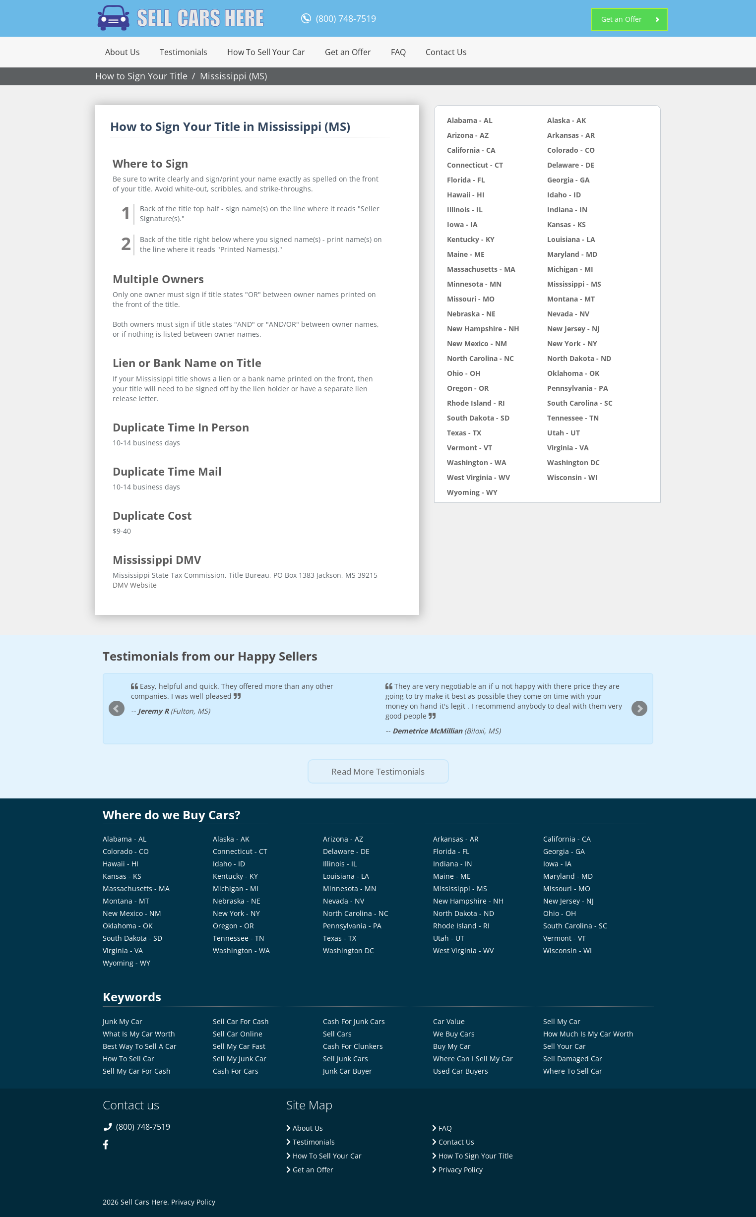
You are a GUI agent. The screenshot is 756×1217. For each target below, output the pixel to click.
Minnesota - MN (474, 284)
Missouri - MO (471, 299)
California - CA (471, 150)
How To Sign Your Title (472, 1155)
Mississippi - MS (574, 284)
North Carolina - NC (480, 358)
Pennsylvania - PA (577, 388)
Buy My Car (452, 1046)
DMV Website (135, 585)
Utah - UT (563, 432)
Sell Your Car (564, 1046)
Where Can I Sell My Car (473, 1058)
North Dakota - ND (579, 358)
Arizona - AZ (468, 135)
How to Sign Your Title (141, 76)
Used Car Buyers (460, 1071)
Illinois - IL (465, 209)
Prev (117, 709)
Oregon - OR (468, 388)
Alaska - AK (566, 120)
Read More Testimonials (378, 771)
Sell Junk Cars (345, 1058)
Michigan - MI (570, 269)
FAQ (398, 52)
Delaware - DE (570, 165)
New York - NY (572, 343)
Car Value (449, 1021)
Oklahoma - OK (573, 373)
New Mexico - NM (477, 343)
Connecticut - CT (475, 165)
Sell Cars (337, 1033)
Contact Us (446, 52)
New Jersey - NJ (573, 328)
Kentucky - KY (471, 239)
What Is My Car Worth (139, 1033)
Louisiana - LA (571, 239)
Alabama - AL (470, 120)
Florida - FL (466, 179)
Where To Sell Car (572, 1071)
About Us (122, 52)
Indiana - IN (567, 209)
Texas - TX (464, 432)
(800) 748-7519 (346, 18)
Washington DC (573, 462)
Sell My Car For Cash (137, 1071)
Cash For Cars (235, 1071)
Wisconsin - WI (572, 477)
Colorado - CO (571, 150)
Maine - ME (466, 254)
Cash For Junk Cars (354, 1021)
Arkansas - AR (571, 135)
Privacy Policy (457, 1169)
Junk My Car (122, 1021)
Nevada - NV (568, 313)
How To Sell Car (128, 1058)
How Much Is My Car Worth (588, 1033)
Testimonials (183, 52)
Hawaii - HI (466, 194)
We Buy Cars (454, 1033)
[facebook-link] (110, 1151)
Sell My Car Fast (239, 1046)
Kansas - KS (566, 224)
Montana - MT (571, 299)
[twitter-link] (131, 1151)
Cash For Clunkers (353, 1046)
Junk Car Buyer (347, 1071)
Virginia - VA (568, 447)
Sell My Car (561, 1021)
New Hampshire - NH (483, 328)
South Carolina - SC (580, 403)
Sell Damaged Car (572, 1058)
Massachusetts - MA (481, 269)
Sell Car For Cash (241, 1021)
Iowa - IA (462, 224)
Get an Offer (621, 19)
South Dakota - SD (478, 418)
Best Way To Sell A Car (140, 1046)
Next (639, 709)
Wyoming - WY (472, 492)
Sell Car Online (237, 1033)
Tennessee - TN (573, 418)
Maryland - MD (572, 254)
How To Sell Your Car (266, 52)
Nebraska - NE (471, 313)
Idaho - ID (564, 194)
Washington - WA (476, 462)
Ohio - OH (464, 373)
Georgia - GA (568, 179)
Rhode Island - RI (476, 403)
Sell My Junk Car (239, 1058)
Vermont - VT (469, 447)
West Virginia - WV (478, 477)
